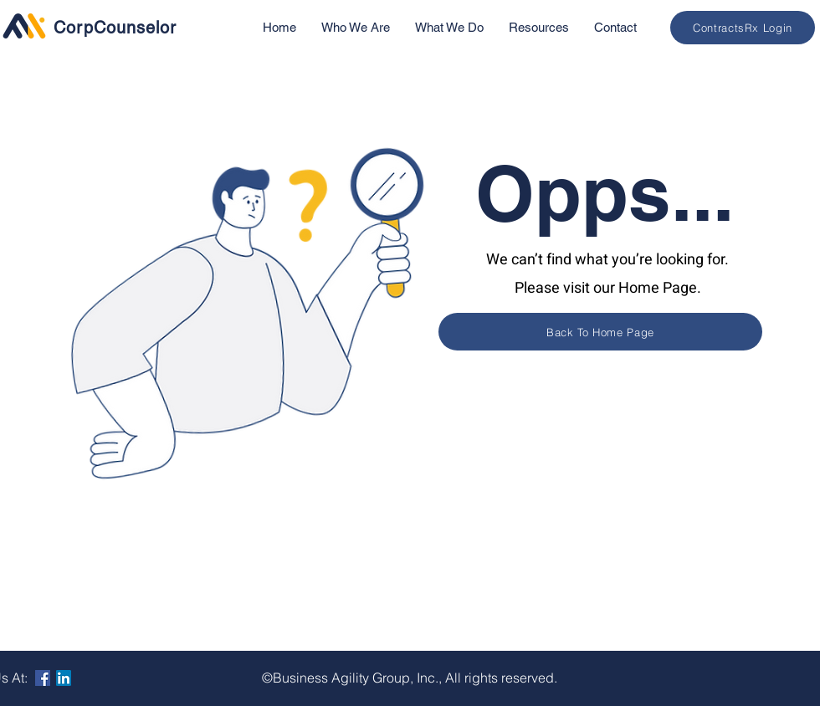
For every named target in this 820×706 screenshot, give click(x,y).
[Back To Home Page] (600, 331)
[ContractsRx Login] (742, 27)
